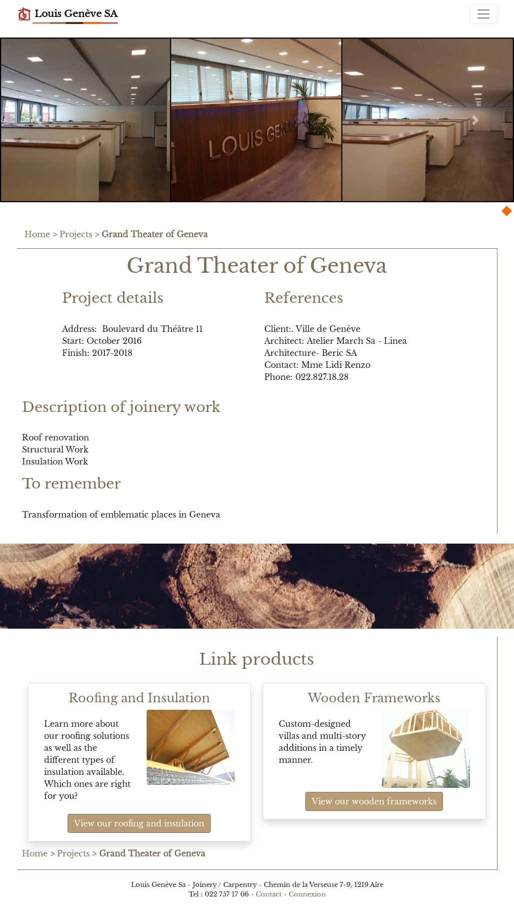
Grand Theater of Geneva (155, 234)
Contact (269, 894)
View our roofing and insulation (139, 823)
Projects (76, 234)
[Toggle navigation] (483, 14)
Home (37, 234)
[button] (38, 120)
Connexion (307, 894)
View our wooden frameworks (374, 801)
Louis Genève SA (67, 14)
